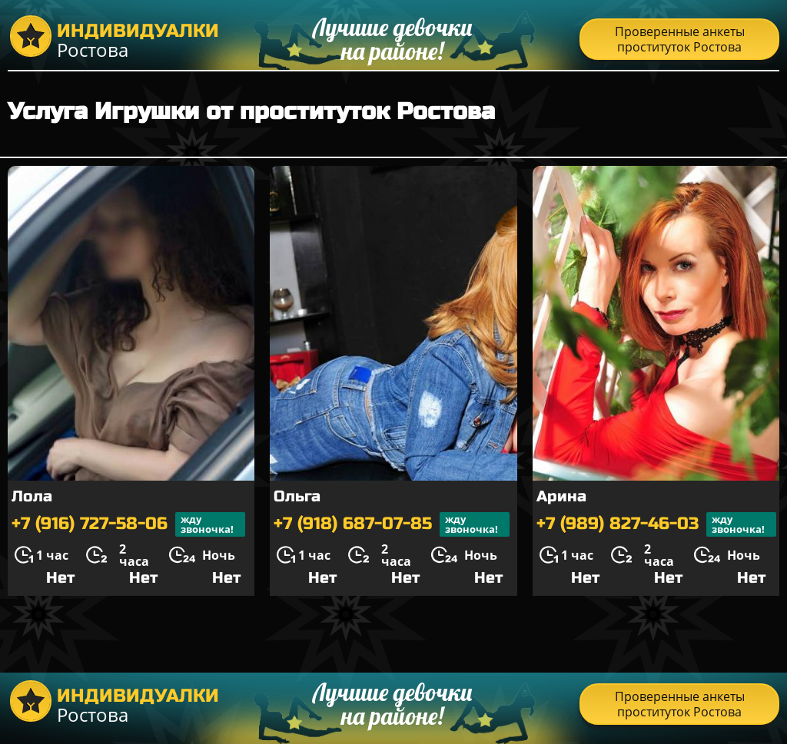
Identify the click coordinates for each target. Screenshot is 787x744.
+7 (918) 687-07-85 (392, 524)
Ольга (297, 496)
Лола (32, 496)
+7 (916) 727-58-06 (128, 524)
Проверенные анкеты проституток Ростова (680, 39)
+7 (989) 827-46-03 (656, 524)
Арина (561, 496)
